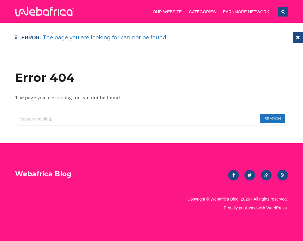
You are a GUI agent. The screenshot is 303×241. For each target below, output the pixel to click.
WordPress (276, 208)
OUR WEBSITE (167, 11)
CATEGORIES (202, 11)
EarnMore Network (246, 11)
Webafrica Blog (43, 174)
